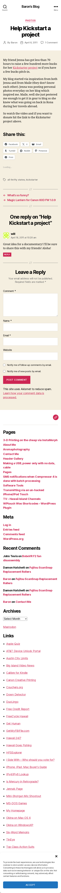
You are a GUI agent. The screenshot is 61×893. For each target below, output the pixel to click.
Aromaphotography (16, 449)
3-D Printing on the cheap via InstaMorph (30, 440)
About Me (9, 444)
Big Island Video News (20, 665)
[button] (56, 856)
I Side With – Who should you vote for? (30, 759)
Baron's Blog (30, 6)
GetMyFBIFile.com (17, 730)
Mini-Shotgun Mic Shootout (23, 796)
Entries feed (11, 529)
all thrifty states (16, 179)
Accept (30, 884)
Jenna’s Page (14, 788)
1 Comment (51, 42)
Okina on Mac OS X (18, 817)
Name (7, 321)
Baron (14, 42)
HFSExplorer (14, 752)
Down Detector (16, 694)
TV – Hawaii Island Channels (22, 498)
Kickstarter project (25, 68)
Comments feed (14, 534)
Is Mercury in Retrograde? (22, 781)
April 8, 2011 (31, 42)
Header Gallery (13, 458)
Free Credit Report (17, 709)
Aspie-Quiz (13, 643)
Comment (9, 291)
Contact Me (11, 454)
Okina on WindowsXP (19, 825)
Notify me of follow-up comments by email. (29, 364)
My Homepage (15, 810)
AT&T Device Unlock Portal (23, 651)
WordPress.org (13, 538)
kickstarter (32, 179)
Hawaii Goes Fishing (19, 745)
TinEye (10, 839)
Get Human (13, 723)
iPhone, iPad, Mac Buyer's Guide (26, 767)
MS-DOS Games (16, 803)
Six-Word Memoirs (17, 832)
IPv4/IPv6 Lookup (17, 774)
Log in (7, 525)
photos (30, 20)
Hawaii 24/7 (13, 738)
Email (7, 335)
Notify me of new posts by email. (24, 371)
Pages (7, 472)
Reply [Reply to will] (7, 254)
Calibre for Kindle (17, 672)
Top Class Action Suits (20, 846)
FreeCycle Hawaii (17, 716)
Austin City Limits (17, 658)
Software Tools (13, 485)
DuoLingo (12, 701)
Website (7, 350)
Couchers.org (14, 687)
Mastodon (9, 627)
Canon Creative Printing (21, 680)
